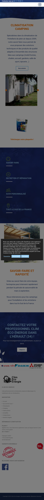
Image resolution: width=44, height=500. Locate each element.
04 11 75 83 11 (18, 1)
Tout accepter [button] (16, 256)
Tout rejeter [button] (25, 256)
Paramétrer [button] (7, 256)
